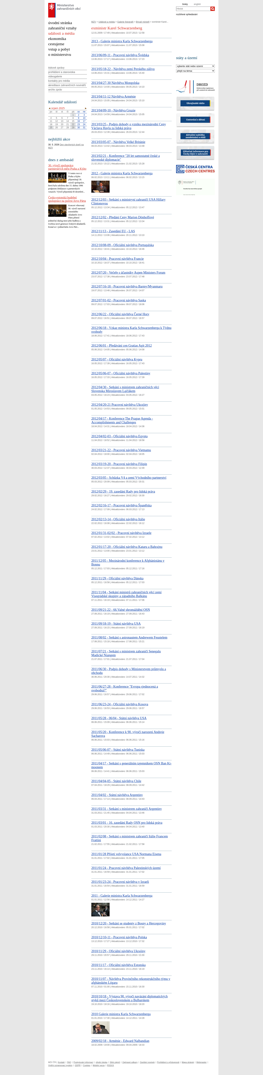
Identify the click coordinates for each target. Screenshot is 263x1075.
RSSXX (110, 1065)
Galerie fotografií (125, 22)
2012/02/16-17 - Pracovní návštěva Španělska (121, 505)
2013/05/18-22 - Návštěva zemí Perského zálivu (123, 69)
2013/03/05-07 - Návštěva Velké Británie (118, 142)
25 (51, 127)
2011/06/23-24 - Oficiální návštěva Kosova (119, 704)
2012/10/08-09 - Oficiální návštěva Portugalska (122, 245)
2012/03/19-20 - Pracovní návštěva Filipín (119, 464)
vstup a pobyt (59, 49)
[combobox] (193, 9)
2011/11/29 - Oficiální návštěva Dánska (117, 578)
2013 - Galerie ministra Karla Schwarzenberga (122, 41)
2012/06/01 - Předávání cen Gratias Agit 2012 (121, 345)
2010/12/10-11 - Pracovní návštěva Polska (119, 937)
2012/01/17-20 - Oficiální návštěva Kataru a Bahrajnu (126, 547)
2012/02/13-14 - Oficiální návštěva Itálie (118, 519)
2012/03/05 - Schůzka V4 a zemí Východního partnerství (128, 477)
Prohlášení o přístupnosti (168, 1062)
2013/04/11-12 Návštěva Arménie (113, 96)
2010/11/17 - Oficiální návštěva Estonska (118, 965)
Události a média (106, 22)
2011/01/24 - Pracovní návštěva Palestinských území (126, 868)
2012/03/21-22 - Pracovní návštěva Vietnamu (121, 450)
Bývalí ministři (143, 22)
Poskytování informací (83, 1062)
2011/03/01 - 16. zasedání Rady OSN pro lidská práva (126, 822)
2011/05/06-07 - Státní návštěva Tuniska (117, 750)
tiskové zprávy (56, 67)
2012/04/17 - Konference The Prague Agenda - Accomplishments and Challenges (122, 420)
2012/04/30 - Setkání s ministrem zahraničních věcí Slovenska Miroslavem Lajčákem (125, 389)
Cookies (86, 1065)
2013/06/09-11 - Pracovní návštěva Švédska (120, 55)
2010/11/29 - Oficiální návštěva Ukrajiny (118, 951)
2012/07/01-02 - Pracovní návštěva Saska (118, 300)
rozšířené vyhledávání (186, 14)
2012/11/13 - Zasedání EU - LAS (113, 231)
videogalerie (55, 76)
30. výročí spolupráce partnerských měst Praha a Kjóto (67, 167)
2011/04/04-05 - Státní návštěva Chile (116, 781)
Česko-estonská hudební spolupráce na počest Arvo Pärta (67, 199)
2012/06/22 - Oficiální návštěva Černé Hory (120, 314)
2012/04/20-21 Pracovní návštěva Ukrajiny (119, 405)
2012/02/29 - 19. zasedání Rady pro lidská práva (123, 491)
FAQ (69, 1062)
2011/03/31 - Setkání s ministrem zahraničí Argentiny (126, 809)
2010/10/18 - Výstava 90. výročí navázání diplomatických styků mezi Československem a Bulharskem (129, 998)
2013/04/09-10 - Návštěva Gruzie (113, 110)
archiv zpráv (55, 89)
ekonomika (57, 38)
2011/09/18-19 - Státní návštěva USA (116, 623)
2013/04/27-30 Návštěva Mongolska (115, 83)
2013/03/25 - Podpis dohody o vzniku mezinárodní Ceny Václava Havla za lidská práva (128, 126)
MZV (93, 22)
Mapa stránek (188, 1062)
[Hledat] (212, 9)
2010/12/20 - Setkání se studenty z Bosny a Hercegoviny (128, 923)
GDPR (78, 1065)
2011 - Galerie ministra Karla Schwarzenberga (121, 895)
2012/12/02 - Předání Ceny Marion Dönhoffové (122, 217)
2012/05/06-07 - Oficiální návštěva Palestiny (120, 373)
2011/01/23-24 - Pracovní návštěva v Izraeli (120, 882)
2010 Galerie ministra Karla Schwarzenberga (121, 1014)
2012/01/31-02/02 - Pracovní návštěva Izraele (121, 533)
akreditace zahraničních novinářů (67, 85)
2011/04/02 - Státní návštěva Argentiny (117, 795)
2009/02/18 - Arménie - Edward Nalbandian (120, 1041)
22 (73, 124)
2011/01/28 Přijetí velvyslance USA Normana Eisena (126, 854)
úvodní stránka (60, 22)
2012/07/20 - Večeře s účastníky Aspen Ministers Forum (128, 272)
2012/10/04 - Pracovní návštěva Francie (117, 259)
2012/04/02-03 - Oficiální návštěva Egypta (119, 436)
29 (73, 127)
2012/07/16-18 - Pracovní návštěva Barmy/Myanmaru (127, 286)
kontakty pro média (59, 80)
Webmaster (201, 1062)
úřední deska (101, 1062)
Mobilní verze (99, 1065)
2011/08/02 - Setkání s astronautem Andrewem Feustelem (129, 637)
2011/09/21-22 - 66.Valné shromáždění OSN (120, 610)
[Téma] (195, 71)
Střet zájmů (115, 1062)
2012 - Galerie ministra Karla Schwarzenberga (122, 173)
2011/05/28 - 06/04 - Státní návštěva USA (118, 718)
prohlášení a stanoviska (61, 72)
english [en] (197, 4)
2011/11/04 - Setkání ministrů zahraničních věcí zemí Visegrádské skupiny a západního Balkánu (126, 594)
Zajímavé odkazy (130, 1062)
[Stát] (195, 66)
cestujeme (56, 44)
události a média (61, 33)
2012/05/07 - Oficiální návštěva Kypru (116, 359)
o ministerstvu (59, 54)
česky (185, 4)
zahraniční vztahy (62, 28)
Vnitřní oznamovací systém (60, 1065)
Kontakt (61, 1062)
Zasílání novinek (147, 1062)
